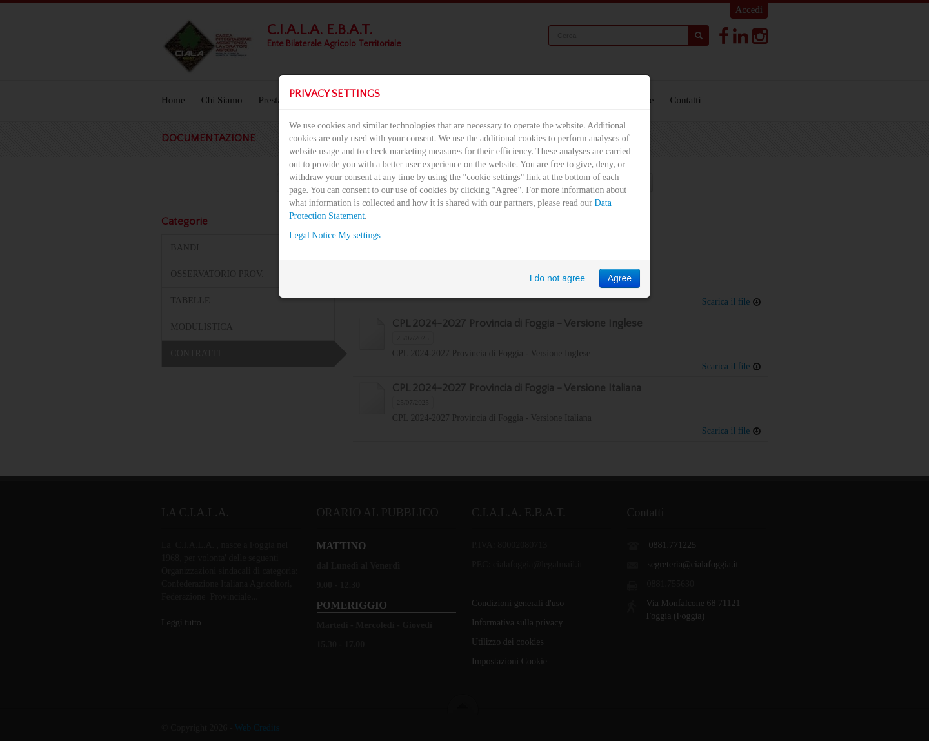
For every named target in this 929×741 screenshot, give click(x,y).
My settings (359, 235)
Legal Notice (312, 235)
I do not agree (557, 278)
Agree (620, 278)
